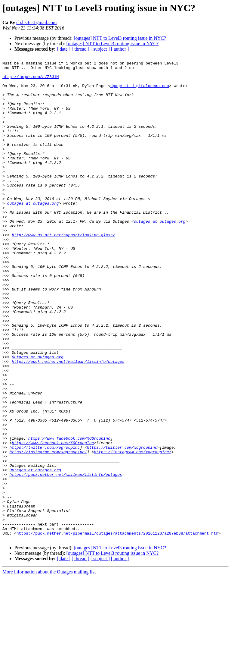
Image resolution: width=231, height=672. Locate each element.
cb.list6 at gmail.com (36, 22)
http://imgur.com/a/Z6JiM (30, 80)
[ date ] (63, 49)
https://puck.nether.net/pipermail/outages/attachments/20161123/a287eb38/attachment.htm (117, 628)
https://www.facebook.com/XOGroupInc (69, 514)
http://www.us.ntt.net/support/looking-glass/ (63, 270)
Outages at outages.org (37, 416)
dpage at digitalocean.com (139, 91)
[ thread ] (80, 49)
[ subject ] (100, 49)
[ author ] (120, 49)
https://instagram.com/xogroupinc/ (48, 530)
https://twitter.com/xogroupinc (44, 525)
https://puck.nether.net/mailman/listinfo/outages (68, 422)
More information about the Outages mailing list (49, 666)
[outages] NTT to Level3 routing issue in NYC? (120, 38)
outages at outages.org (33, 232)
